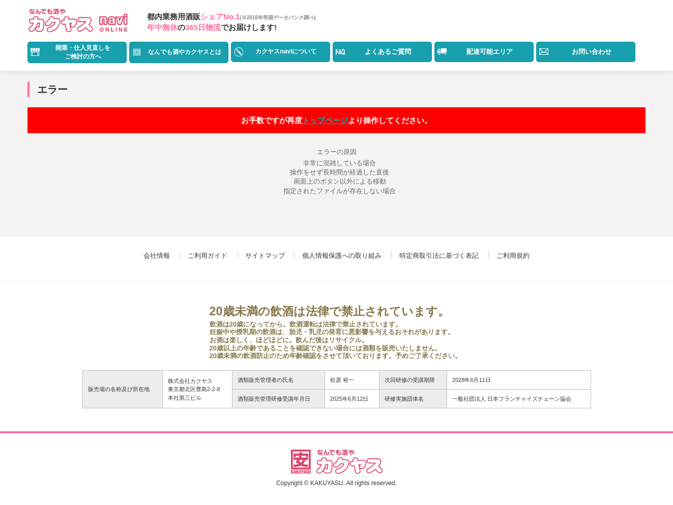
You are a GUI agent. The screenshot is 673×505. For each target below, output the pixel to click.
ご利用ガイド (207, 255)
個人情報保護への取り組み (342, 255)
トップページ (325, 120)
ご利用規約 (513, 255)
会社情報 (156, 255)
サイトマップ (265, 255)
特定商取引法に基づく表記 (439, 255)
